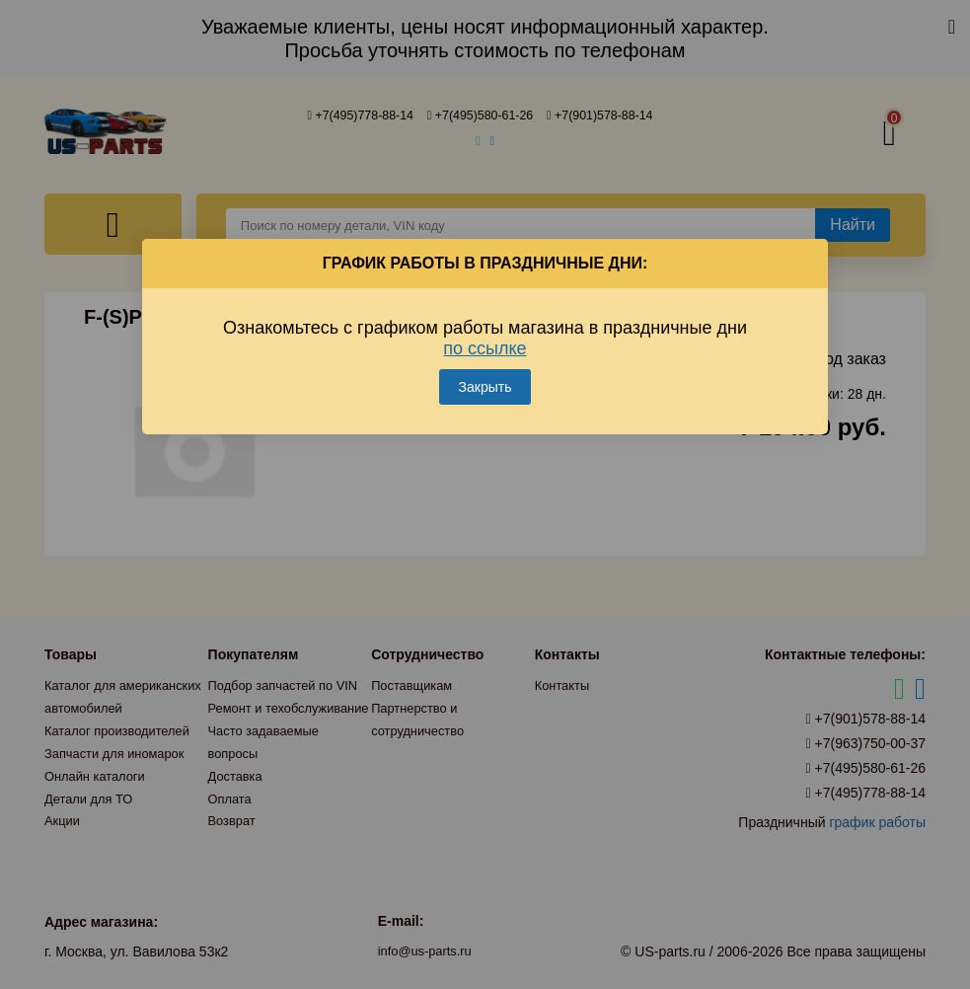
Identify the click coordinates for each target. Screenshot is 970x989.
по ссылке (484, 332)
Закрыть (485, 371)
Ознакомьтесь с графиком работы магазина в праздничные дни (485, 322)
